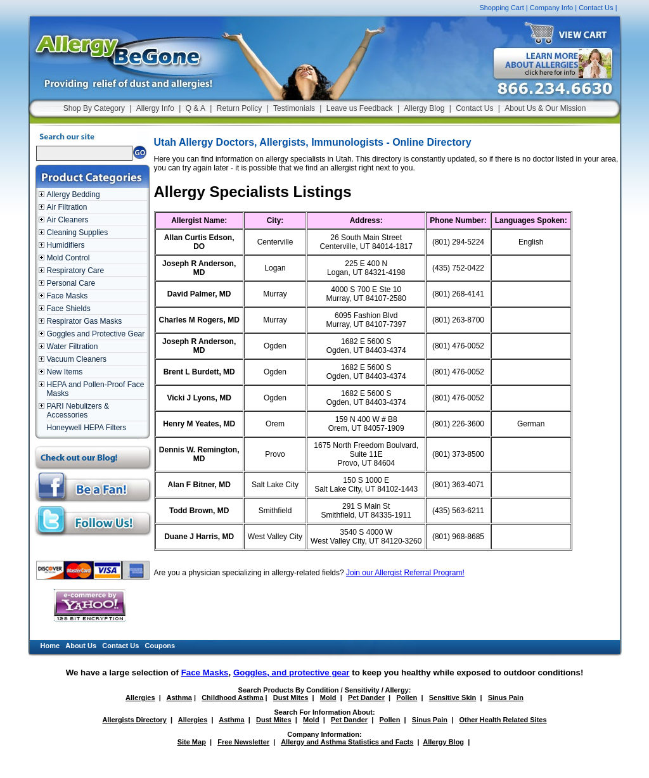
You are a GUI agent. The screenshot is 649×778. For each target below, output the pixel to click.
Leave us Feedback (359, 108)
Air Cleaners (68, 219)
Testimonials (294, 108)
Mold (328, 697)
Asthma (179, 697)
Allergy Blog (424, 108)
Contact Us (596, 7)
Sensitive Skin (453, 697)
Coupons (160, 645)
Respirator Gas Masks (84, 321)
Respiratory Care (76, 270)
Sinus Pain (506, 697)
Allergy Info (155, 108)
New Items (65, 371)
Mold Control (68, 257)
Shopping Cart (501, 7)
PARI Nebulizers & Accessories (78, 410)
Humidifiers (66, 245)
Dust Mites (291, 697)
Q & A (195, 108)
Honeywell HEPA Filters (87, 427)
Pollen (406, 697)
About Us (80, 645)
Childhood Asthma (232, 697)
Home (50, 645)
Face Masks (67, 295)
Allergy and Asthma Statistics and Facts (347, 742)
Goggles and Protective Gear (96, 333)
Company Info (551, 7)
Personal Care (71, 283)
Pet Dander (366, 697)
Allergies (140, 697)
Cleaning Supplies (77, 232)
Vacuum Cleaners (77, 359)
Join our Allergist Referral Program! (405, 572)
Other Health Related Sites (502, 720)
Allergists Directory (134, 720)
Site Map (191, 742)
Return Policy (239, 108)
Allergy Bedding (73, 194)
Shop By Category (94, 108)
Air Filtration (67, 207)
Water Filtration (72, 346)
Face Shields (69, 308)
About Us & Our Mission (545, 108)
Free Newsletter (243, 742)
